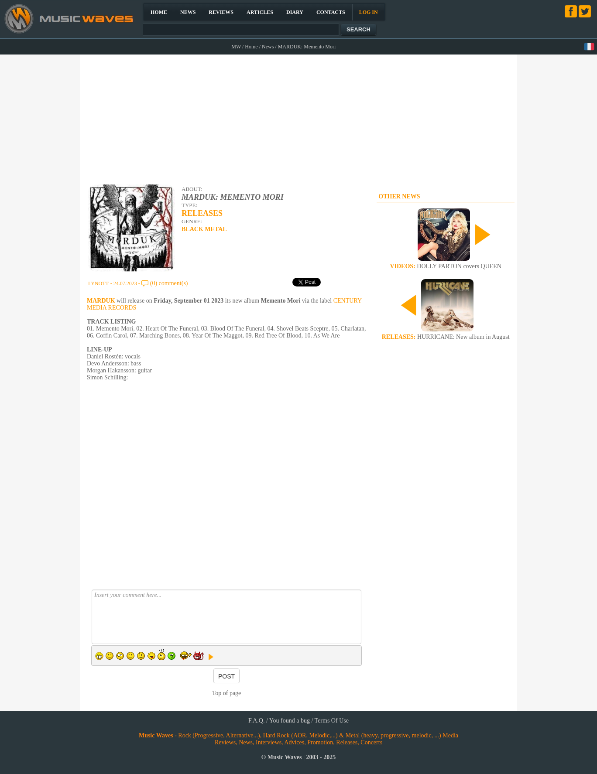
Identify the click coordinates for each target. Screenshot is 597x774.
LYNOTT (98, 283)
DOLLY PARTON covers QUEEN (445, 266)
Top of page (226, 693)
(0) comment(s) (169, 283)
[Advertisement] (299, 118)
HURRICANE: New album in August (446, 337)
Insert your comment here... (226, 617)
